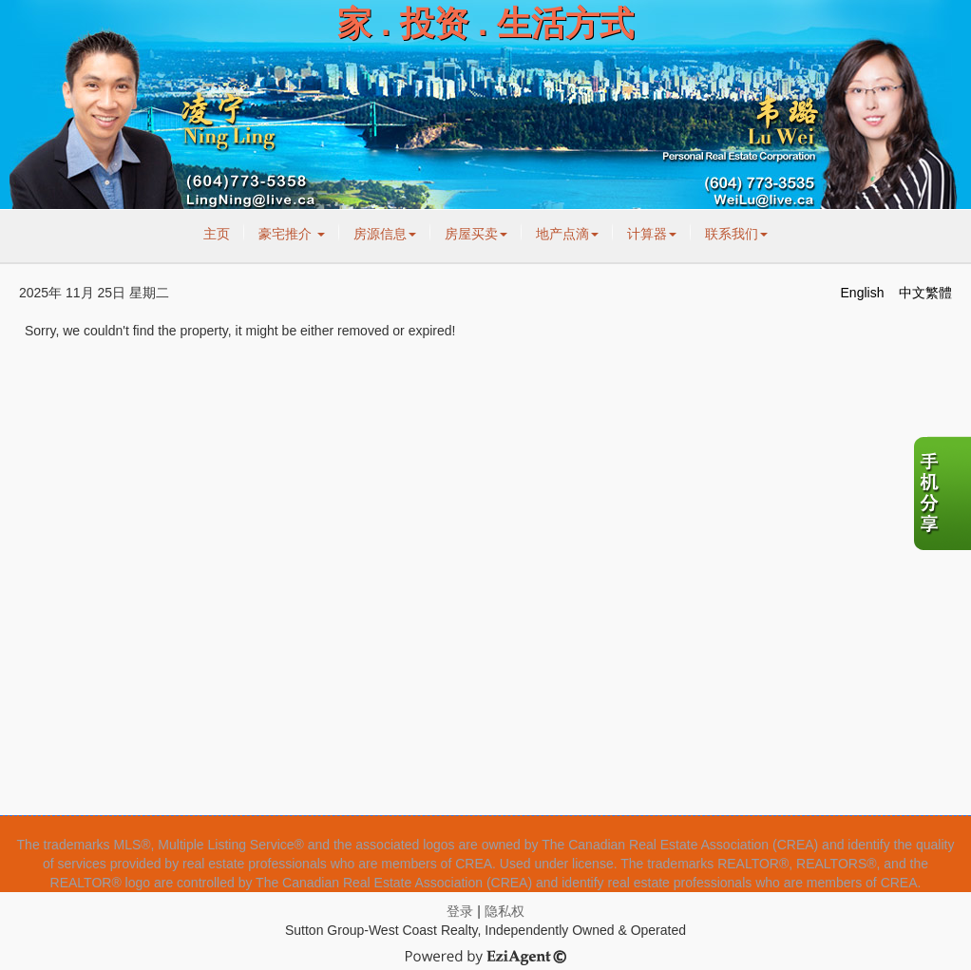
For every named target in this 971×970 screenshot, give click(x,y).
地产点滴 (567, 233)
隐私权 (504, 911)
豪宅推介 (291, 233)
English (863, 292)
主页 (216, 233)
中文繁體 (925, 292)
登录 (460, 911)
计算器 (651, 233)
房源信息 (384, 233)
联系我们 (736, 233)
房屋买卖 (476, 233)
